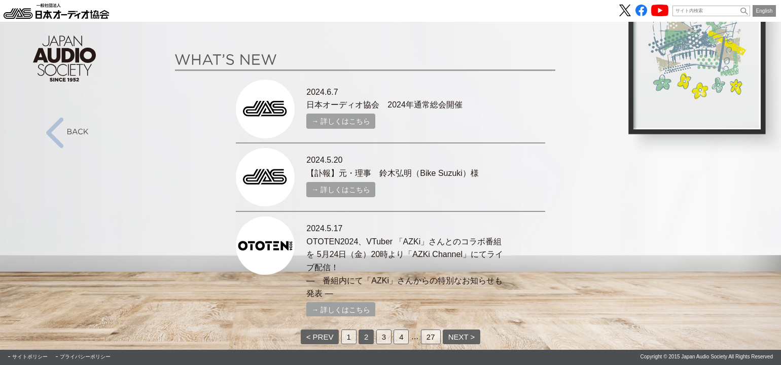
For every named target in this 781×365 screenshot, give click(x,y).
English (764, 11)
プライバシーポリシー (85, 356)
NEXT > (461, 337)
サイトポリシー (30, 356)
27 (431, 337)
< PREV (320, 337)
